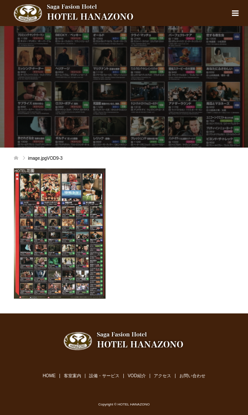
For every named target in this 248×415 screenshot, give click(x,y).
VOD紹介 (137, 375)
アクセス (162, 375)
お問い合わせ (192, 375)
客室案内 (72, 375)
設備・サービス (104, 375)
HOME (49, 375)
